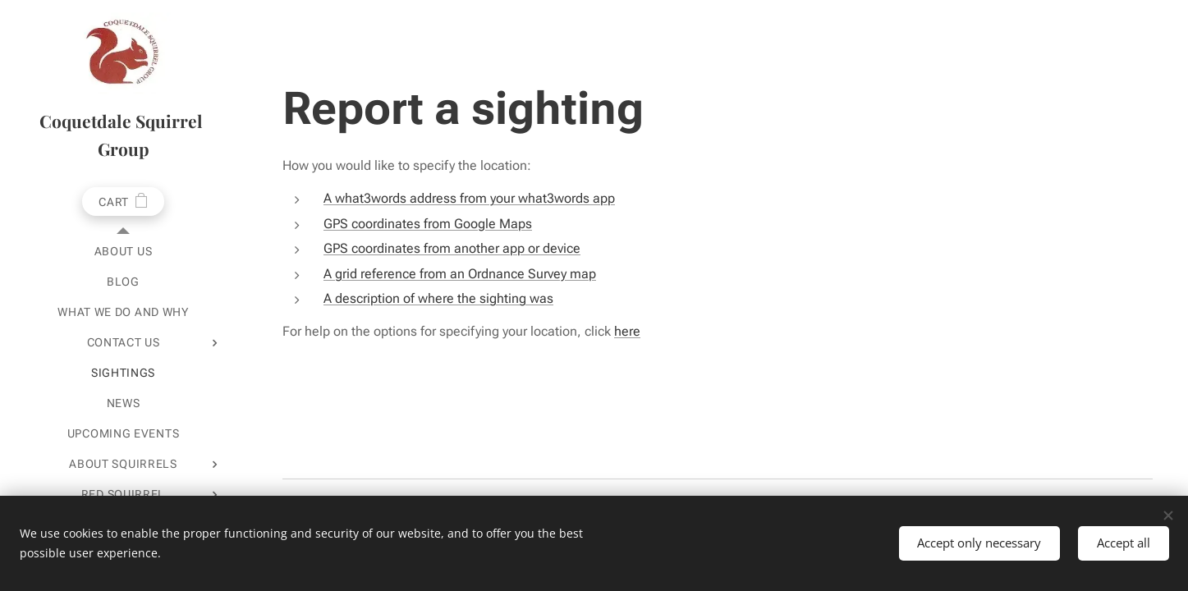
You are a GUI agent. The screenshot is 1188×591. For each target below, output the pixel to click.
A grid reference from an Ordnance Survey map (459, 274)
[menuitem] (123, 251)
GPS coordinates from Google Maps (427, 223)
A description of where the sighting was (438, 298)
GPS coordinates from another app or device (451, 248)
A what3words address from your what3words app (469, 198)
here (627, 331)
